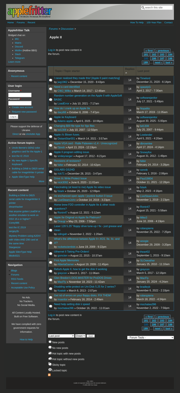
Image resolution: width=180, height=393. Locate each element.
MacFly (62, 281)
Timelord (145, 78)
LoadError (63, 103)
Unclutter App (33, 134)
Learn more (14, 61)
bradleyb (145, 286)
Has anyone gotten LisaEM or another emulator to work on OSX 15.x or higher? (24, 215)
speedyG (145, 87)
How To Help (137, 22)
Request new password (24, 111)
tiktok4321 (14, 255)
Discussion (67, 28)
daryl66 (62, 112)
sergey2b (14, 231)
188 (170, 58)
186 (154, 58)
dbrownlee (146, 143)
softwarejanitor (148, 97)
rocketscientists (67, 246)
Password (14, 99)
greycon (62, 273)
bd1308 (62, 129)
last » (169, 62)
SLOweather (147, 260)
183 (162, 54)
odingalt (62, 234)
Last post (143, 71)
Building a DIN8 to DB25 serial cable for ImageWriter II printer (24, 199)
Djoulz (61, 147)
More (41, 181)
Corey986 (14, 222)
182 (154, 54)
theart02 (145, 251)
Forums (21, 22)
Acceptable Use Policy (23, 287)
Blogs (14, 270)
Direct (16, 134)
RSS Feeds (17, 279)
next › (158, 62)
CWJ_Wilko (64, 90)
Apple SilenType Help (23, 177)
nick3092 (63, 182)
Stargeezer (14, 247)
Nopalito (145, 108)
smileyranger (65, 156)
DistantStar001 (66, 138)
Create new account (22, 107)
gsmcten (62, 255)
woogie (144, 241)
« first (149, 50)
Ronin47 (62, 212)
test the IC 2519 (20, 156)
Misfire (18, 50)
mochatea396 (66, 308)
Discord (19, 46)
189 (145, 62)
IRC (17, 39)
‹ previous (162, 50)
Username (14, 90)
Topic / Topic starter (67, 71)
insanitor (62, 299)
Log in (51, 50)
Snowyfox (145, 152)
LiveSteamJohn (67, 199)
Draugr (62, 221)
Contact (168, 22)
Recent (31, 22)
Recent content (19, 76)
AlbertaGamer (65, 264)
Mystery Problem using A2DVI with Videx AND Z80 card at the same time (24, 240)
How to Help (26, 339)
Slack (18, 54)
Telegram (20, 58)
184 (170, 54)
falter (61, 164)
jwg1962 (62, 82)
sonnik (144, 169)
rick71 (61, 173)
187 (162, 58)
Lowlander (146, 134)
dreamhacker (16, 206)
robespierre (146, 228)
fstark (61, 191)
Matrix (18, 42)
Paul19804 (146, 178)
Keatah (62, 290)
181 (146, 54)
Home (10, 22)
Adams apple (65, 121)
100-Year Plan (154, 22)
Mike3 (143, 217)
